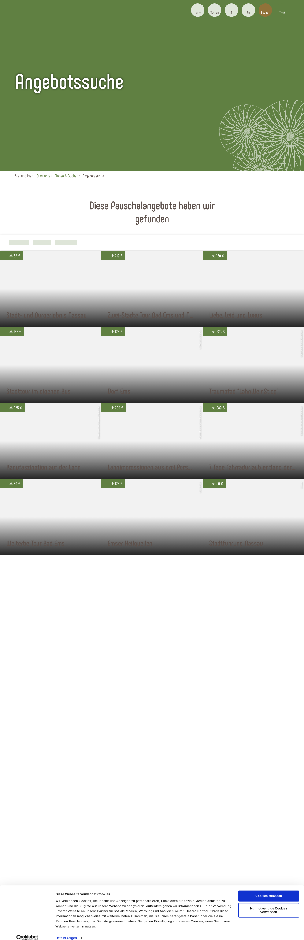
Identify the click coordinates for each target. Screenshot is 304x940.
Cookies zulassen (268, 890)
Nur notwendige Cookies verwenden (268, 904)
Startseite (43, 175)
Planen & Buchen (66, 175)
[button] (197, 10)
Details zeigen (66, 931)
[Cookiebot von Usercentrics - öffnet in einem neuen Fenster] (27, 932)
